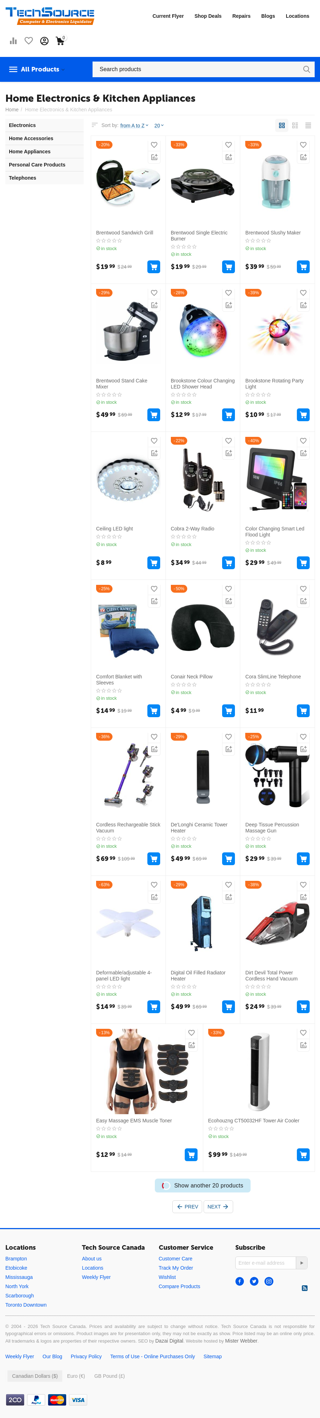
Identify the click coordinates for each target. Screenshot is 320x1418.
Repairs (241, 16)
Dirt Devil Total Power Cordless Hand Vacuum (271, 976)
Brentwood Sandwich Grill (124, 233)
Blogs (268, 16)
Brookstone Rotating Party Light (274, 384)
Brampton (16, 1258)
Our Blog (52, 1356)
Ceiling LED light (114, 528)
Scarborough (19, 1295)
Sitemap (213, 1356)
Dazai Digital (169, 1341)
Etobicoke (16, 1268)
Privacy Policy (86, 1356)
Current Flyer (168, 16)
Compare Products (179, 1286)
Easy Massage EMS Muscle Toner (134, 1120)
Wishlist (167, 1277)
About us (91, 1258)
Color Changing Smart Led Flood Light (274, 532)
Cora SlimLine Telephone (273, 676)
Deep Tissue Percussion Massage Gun (272, 828)
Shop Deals (207, 16)
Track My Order (176, 1268)
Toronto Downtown (26, 1305)
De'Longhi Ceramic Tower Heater (199, 828)
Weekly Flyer (96, 1277)
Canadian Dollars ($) (35, 1376)
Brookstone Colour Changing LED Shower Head (203, 384)
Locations (297, 16)
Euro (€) (76, 1376)
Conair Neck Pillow (192, 676)
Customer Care (176, 1258)
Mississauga (19, 1277)
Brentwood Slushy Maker (273, 233)
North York (16, 1286)
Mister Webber (241, 1341)
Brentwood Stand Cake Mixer (121, 384)
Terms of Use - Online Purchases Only (152, 1356)
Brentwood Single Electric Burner (199, 236)
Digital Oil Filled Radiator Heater (198, 976)
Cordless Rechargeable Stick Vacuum (128, 828)
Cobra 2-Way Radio (192, 528)
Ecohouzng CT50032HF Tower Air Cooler (254, 1120)
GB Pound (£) (109, 1376)
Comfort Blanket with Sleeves (119, 680)
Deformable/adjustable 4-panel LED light (124, 976)
